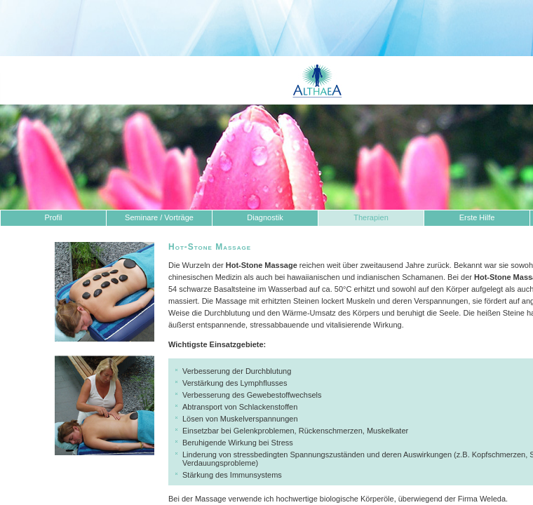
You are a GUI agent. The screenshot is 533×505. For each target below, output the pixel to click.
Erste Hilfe (477, 217)
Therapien (371, 217)
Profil (53, 217)
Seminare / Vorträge (159, 217)
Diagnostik (265, 217)
